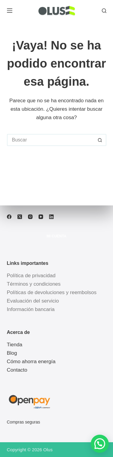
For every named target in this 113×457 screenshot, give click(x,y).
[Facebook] (9, 216)
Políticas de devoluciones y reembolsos (52, 292)
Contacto (17, 370)
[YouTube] (41, 216)
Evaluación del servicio (33, 301)
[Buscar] (104, 10)
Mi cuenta (57, 236)
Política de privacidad (31, 275)
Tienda (14, 345)
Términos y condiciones (34, 284)
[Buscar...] (50, 140)
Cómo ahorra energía (31, 361)
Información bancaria (31, 309)
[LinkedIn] (51, 216)
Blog (12, 353)
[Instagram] (30, 216)
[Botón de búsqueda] (100, 140)
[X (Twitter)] (19, 216)
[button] (100, 444)
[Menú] (9, 10)
